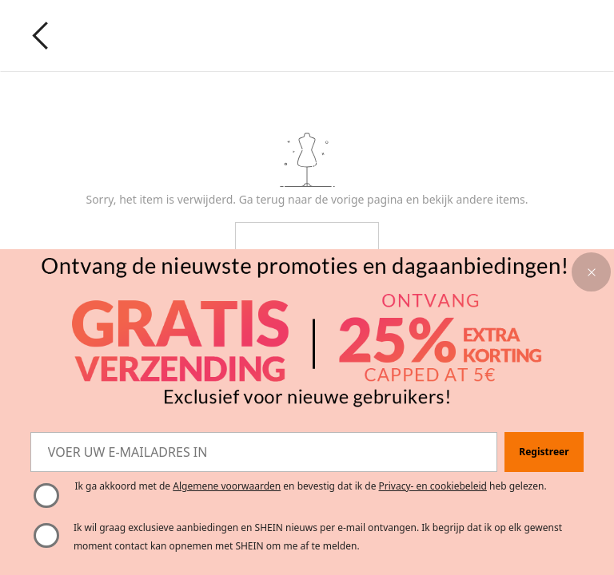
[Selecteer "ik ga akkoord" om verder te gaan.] (46, 496)
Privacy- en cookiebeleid (433, 486)
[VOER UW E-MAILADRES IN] (263, 451)
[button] (591, 271)
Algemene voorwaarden (227, 486)
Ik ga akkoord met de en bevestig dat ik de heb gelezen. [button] (310, 486)
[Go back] (40, 35)
